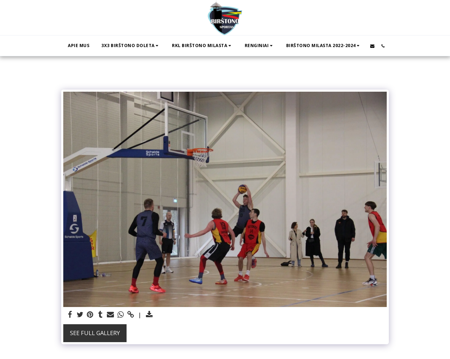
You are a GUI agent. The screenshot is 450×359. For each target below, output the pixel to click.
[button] (131, 45)
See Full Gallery (95, 333)
